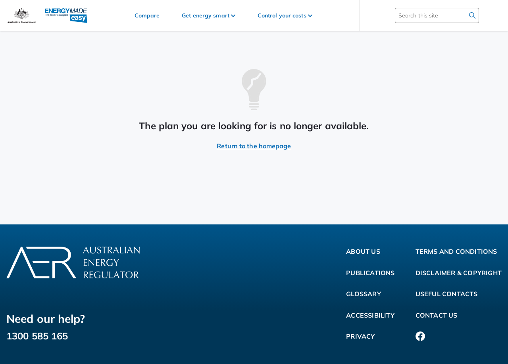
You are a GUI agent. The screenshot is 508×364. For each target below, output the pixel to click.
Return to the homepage (254, 146)
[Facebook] (420, 336)
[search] (472, 15)
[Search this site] (425, 15)
